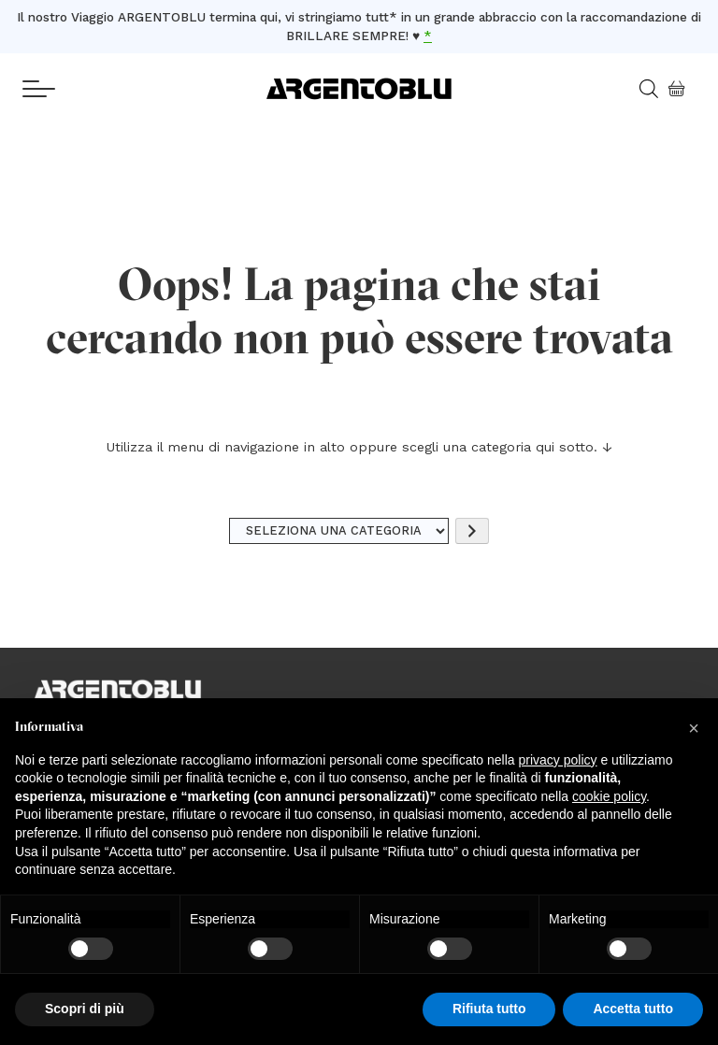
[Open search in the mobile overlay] (641, 88)
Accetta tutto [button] (633, 1008)
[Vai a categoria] (472, 531)
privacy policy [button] (558, 759)
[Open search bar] (655, 88)
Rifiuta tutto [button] (489, 1008)
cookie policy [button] (609, 796)
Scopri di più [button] (84, 1008)
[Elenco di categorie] (339, 531)
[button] (694, 728)
